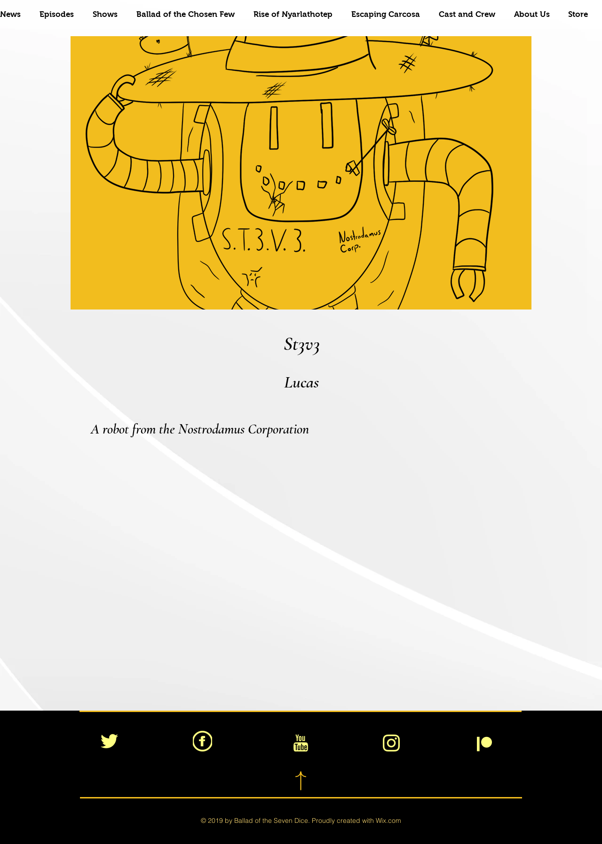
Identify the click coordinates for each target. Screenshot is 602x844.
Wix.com (388, 820)
